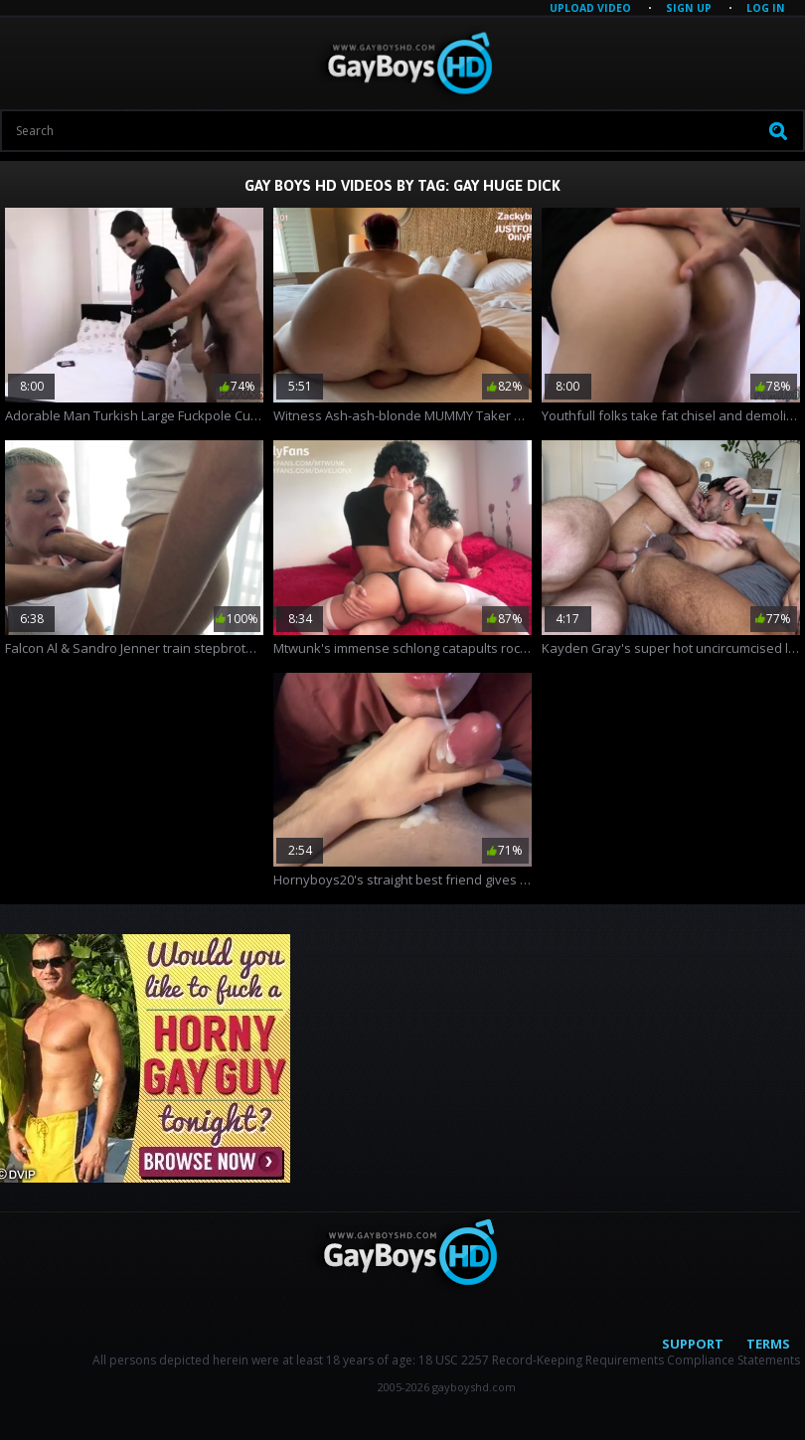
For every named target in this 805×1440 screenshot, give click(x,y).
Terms (768, 1344)
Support (693, 1344)
